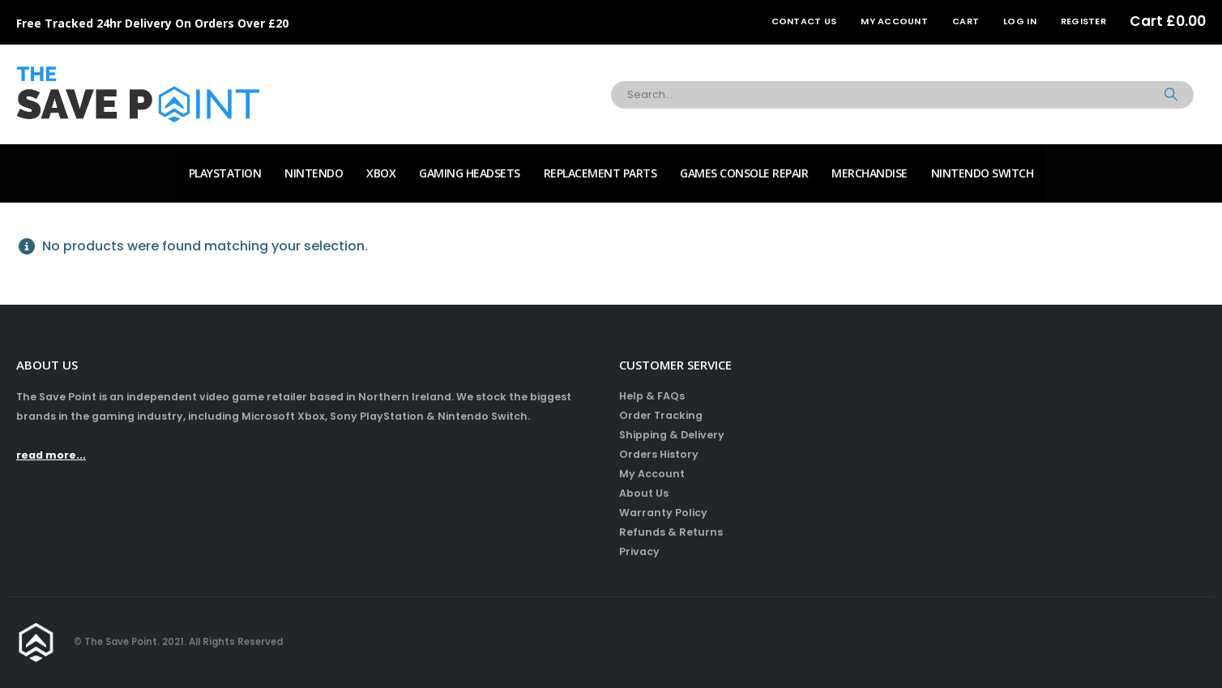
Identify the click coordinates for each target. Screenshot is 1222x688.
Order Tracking (661, 415)
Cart (965, 21)
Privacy (639, 551)
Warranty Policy (663, 512)
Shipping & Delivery (671, 435)
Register (1083, 21)
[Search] (1171, 95)
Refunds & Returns (671, 532)
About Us (644, 493)
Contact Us (804, 21)
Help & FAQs (652, 396)
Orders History (659, 454)
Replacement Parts (600, 173)
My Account (894, 21)
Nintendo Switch (982, 173)
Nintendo (313, 173)
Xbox (380, 173)
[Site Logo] (137, 94)
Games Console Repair (744, 173)
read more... (51, 455)
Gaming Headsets (469, 173)
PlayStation (225, 173)
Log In (1019, 21)
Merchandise (869, 173)
